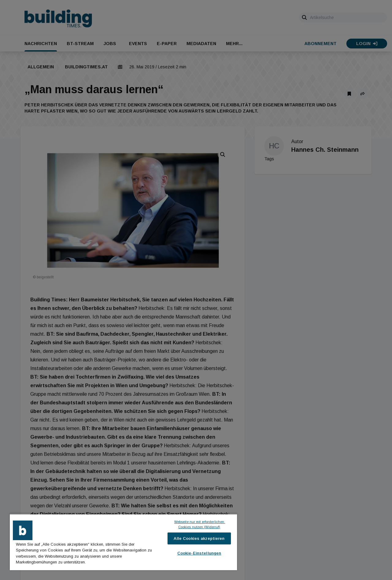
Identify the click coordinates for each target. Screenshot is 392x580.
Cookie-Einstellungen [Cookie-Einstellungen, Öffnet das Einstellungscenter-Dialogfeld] (199, 553)
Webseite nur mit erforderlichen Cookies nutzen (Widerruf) (199, 524)
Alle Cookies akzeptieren (199, 538)
